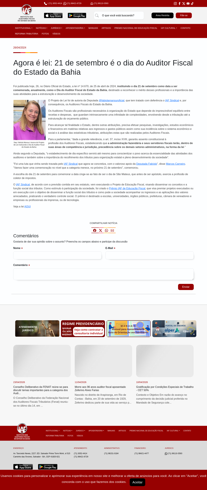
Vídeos (56, 33)
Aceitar (137, 482)
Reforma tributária (26, 33)
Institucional (23, 28)
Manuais (93, 28)
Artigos (106, 28)
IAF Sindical (172, 100)
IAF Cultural (168, 28)
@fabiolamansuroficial (111, 100)
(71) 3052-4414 (55, 3)
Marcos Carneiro (175, 163)
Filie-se (183, 15)
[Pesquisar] (97, 15)
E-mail (109, 248)
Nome (16, 248)
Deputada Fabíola (146, 163)
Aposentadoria (74, 28)
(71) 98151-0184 (111, 453)
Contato (185, 28)
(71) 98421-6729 (81, 457)
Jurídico (55, 28)
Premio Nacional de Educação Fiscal (135, 28)
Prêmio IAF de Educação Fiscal (127, 188)
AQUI (27, 206)
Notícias (41, 28)
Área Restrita (162, 15)
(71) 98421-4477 (141, 453)
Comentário (20, 265)
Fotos (45, 33)
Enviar (186, 286)
